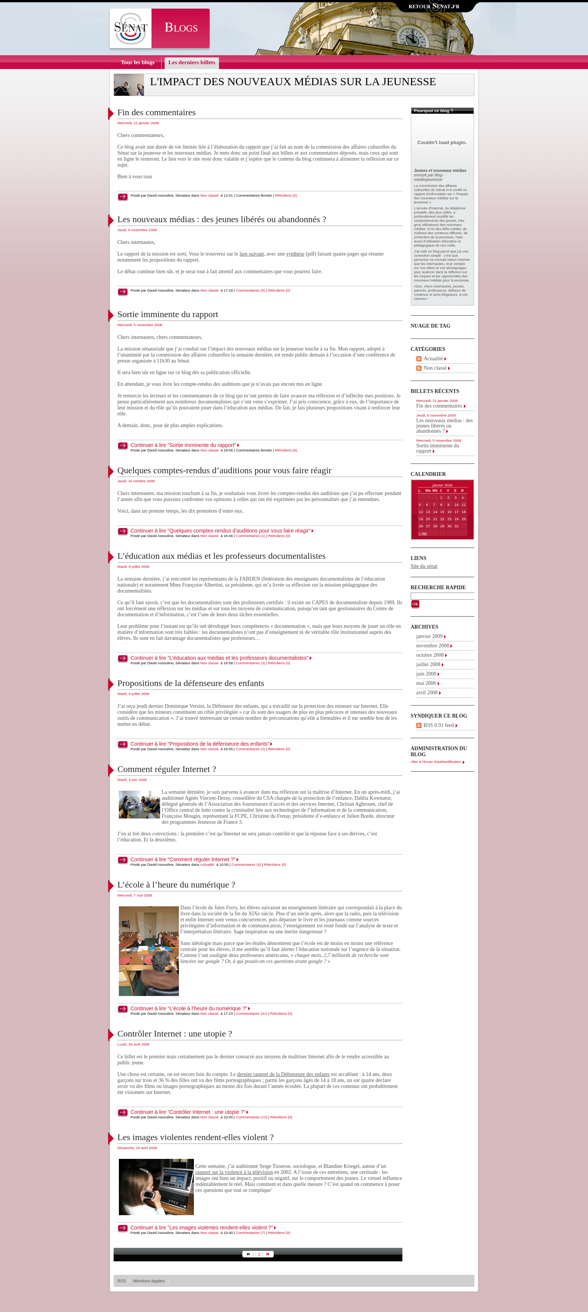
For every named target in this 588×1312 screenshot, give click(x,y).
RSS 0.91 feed (439, 725)
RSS (121, 1281)
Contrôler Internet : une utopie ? (174, 1033)
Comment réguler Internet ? (166, 769)
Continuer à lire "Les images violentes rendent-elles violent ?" (201, 1228)
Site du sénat (424, 566)
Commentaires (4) (246, 864)
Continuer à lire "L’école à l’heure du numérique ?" (188, 1008)
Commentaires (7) (250, 1233)
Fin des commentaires (156, 112)
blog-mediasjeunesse (428, 177)
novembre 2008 (432, 645)
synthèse (295, 254)
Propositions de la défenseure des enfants (190, 683)
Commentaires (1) (250, 536)
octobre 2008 (430, 655)
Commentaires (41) (251, 1013)
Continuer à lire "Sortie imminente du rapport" (183, 445)
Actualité (207, 864)
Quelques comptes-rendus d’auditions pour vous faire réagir (224, 470)
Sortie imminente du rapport (167, 314)
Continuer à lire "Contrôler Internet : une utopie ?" (187, 1112)
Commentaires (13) (251, 1117)
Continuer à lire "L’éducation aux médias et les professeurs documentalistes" (219, 658)
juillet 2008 (428, 664)
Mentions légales (149, 1281)
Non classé (209, 195)
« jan (423, 533)
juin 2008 (426, 674)
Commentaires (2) (250, 749)
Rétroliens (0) (286, 195)
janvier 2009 (429, 636)
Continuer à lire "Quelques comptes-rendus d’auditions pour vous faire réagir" (220, 531)
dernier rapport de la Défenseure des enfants (283, 1074)
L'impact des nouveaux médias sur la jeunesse (293, 81)
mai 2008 (426, 683)
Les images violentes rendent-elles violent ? (195, 1137)
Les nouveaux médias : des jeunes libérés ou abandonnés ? (221, 219)
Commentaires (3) (250, 663)
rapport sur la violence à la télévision (234, 1172)
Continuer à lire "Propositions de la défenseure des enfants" (199, 744)
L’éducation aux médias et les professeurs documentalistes (221, 556)
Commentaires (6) (250, 290)
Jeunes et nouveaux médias (440, 170)
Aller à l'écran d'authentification (436, 762)
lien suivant (252, 254)
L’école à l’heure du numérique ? (176, 884)
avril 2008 (427, 692)
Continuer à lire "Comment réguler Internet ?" (183, 859)
